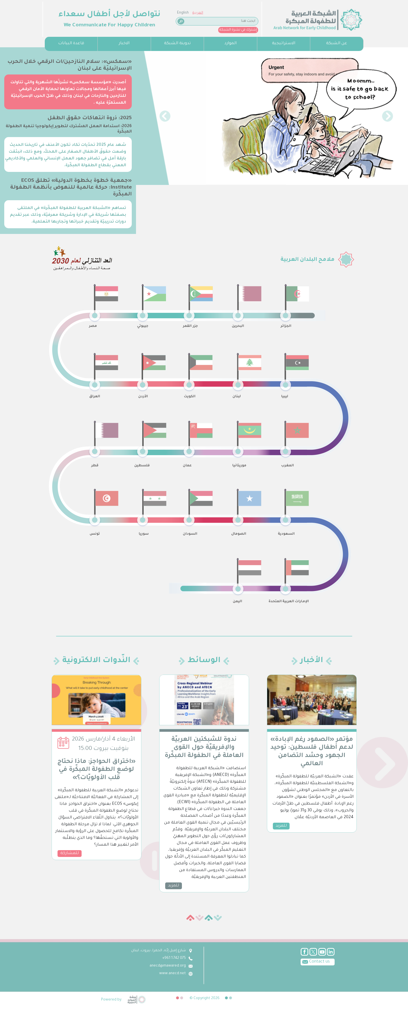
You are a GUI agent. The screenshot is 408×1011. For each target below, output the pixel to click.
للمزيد (173, 886)
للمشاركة (69, 853)
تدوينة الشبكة (177, 43)
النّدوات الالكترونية (96, 661)
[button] (164, 116)
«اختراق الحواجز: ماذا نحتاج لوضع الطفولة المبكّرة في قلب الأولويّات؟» (96, 770)
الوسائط (204, 661)
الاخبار (124, 43)
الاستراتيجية (283, 43)
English (50, 13)
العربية (64, 13)
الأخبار (311, 661)
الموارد (230, 43)
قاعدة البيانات (71, 43)
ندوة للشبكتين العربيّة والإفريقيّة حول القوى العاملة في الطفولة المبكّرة (204, 748)
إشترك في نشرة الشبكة (105, 30)
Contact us (153, 961)
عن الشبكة (336, 43)
